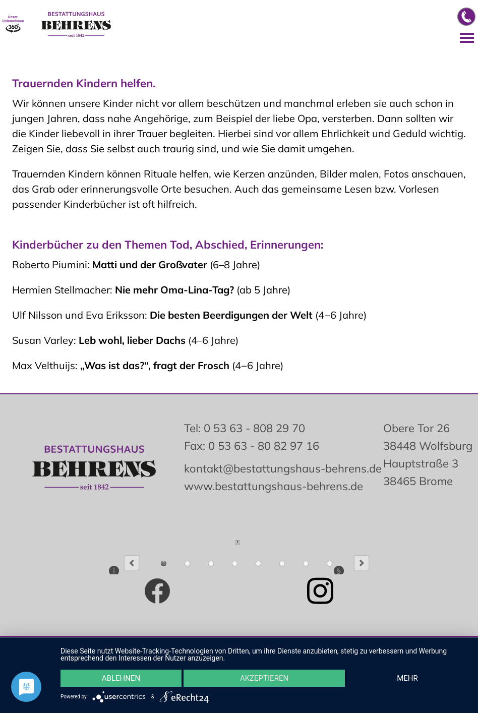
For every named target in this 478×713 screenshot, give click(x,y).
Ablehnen (121, 678)
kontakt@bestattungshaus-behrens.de (283, 468)
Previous (131, 562)
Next (361, 562)
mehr (407, 678)
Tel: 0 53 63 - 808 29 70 (244, 428)
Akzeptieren (264, 678)
